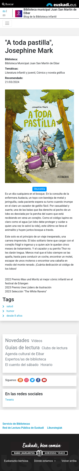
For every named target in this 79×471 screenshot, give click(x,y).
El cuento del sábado (21, 365)
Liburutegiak (54, 427)
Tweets (9, 399)
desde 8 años (14, 315)
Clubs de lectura (54, 348)
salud (10, 306)
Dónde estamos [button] (43, 460)
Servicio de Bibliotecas (16, 423)
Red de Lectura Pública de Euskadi (23, 427)
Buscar (8, 4)
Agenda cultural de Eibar (24, 354)
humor (10, 311)
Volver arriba (69, 460)
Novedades (17, 340)
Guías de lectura (22, 347)
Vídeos (36, 341)
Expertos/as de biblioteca (25, 359)
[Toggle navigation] (7, 23)
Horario (46, 365)
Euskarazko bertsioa (16, 460)
